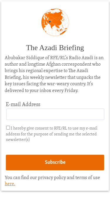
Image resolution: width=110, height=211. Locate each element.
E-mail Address (23, 105)
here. (10, 184)
